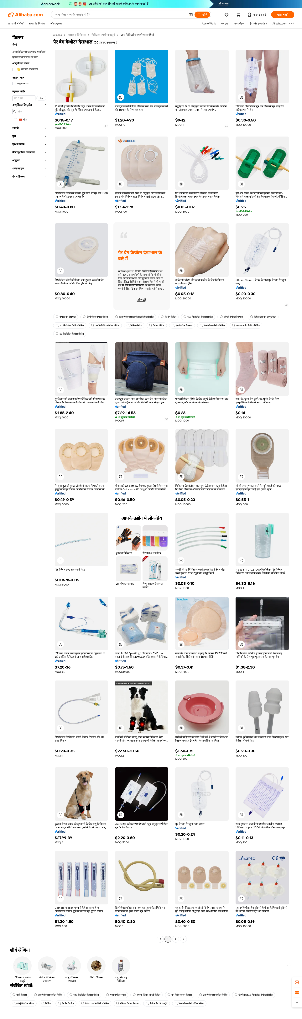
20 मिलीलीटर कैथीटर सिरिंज (70, 325)
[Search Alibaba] (120, 15)
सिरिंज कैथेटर (134, 325)
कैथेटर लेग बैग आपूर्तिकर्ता (263, 316)
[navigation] (29, 487)
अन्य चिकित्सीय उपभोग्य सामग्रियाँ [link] (137, 34)
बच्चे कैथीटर (20, 994)
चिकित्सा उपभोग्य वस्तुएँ (103, 34)
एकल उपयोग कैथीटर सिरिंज (246, 325)
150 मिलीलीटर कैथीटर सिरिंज (198, 316)
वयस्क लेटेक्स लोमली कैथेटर (146, 994)
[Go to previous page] (160, 939)
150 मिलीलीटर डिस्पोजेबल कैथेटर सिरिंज (134, 316)
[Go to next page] (183, 939)
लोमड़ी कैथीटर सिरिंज (23, 1003)
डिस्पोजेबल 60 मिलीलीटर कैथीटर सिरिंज (254, 994)
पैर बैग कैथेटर (168, 316)
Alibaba (57, 34)
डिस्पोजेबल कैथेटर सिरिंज (95, 316)
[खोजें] (202, 15)
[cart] (239, 15)
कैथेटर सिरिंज (156, 325)
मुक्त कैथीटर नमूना (116, 994)
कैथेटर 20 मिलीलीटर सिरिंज (95, 1003)
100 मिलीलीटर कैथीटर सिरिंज (84, 994)
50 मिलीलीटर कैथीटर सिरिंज (105, 325)
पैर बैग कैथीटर (66, 1003)
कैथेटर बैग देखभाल (66, 316)
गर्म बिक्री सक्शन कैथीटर (180, 994)
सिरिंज (46, 1003)
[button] (190, 14)
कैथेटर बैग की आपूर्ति (156, 1003)
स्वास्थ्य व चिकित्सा (77, 34)
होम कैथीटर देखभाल (182, 325)
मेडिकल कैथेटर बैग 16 (127, 1003)
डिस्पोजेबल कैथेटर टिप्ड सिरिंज (189, 1003)
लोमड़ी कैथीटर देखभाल (231, 316)
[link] (297, 982)
